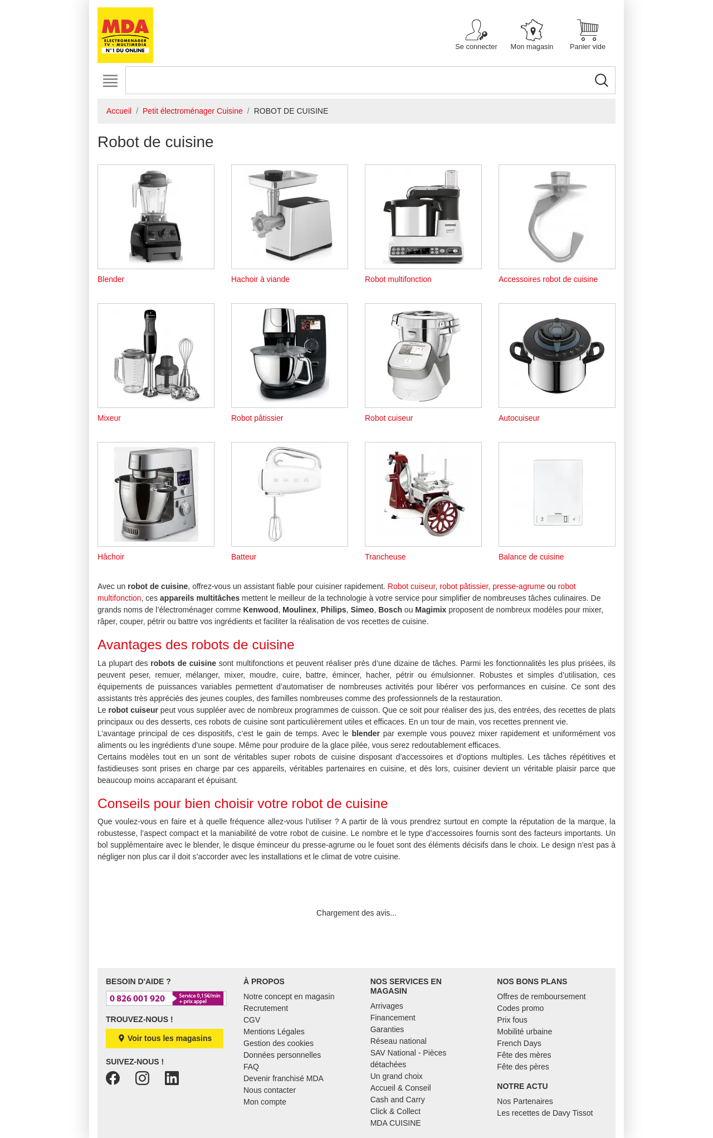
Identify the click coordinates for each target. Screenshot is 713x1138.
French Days (519, 1043)
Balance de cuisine (557, 501)
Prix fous (512, 1019)
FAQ (251, 1066)
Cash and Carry (397, 1099)
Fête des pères (523, 1066)
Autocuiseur (557, 362)
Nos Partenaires (525, 1101)
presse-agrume (518, 586)
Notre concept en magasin (288, 996)
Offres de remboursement (541, 996)
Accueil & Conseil (400, 1087)
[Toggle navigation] (110, 81)
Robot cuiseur (423, 362)
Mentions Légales (274, 1031)
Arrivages (386, 1005)
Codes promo (520, 1008)
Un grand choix (396, 1076)
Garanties (387, 1029)
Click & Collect (395, 1111)
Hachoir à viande (289, 224)
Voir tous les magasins (165, 1038)
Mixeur (155, 362)
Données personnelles (282, 1055)
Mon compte (264, 1101)
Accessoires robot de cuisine (557, 224)
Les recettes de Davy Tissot (545, 1112)
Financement (393, 1017)
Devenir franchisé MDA (283, 1078)
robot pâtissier (463, 586)
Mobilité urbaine (524, 1031)
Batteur (289, 501)
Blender (155, 224)
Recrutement (265, 1008)
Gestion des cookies (278, 1043)
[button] (476, 35)
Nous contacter (269, 1090)
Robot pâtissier (289, 362)
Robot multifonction (423, 224)
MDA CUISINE (395, 1122)
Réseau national (398, 1041)
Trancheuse (423, 501)
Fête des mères (524, 1055)
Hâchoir (155, 501)
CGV (251, 1019)
